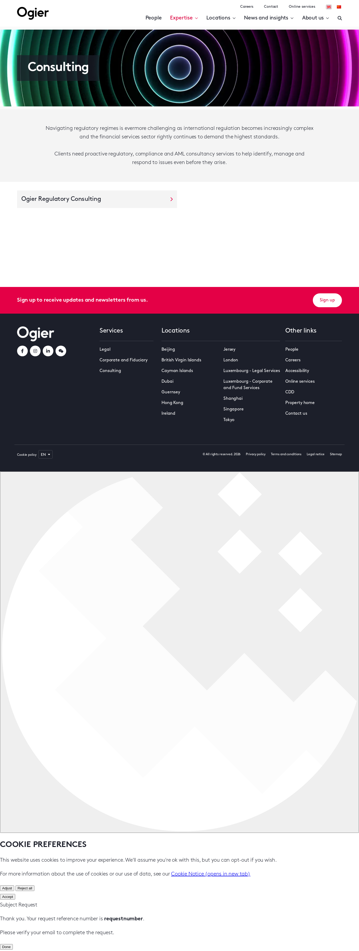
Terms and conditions (286, 454)
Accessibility (297, 371)
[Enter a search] (340, 18)
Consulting (110, 371)
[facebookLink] (22, 351)
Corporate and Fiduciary (123, 360)
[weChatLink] (61, 351)
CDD (289, 392)
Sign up (327, 300)
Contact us (296, 413)
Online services (302, 7)
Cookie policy (26, 455)
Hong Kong (172, 403)
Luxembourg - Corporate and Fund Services (247, 384)
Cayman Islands (177, 371)
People (153, 18)
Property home (300, 403)
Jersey (229, 349)
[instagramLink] (35, 351)
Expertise (184, 18)
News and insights (268, 18)
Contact (271, 7)
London (230, 360)
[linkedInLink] (48, 351)
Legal (105, 349)
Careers (246, 7)
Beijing (168, 349)
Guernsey (170, 392)
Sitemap (336, 454)
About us (315, 18)
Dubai (167, 381)
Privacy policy (255, 454)
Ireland (168, 413)
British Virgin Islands (181, 360)
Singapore (233, 409)
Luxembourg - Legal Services (251, 371)
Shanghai (233, 399)
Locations (220, 18)
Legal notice (316, 454)
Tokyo (228, 420)
